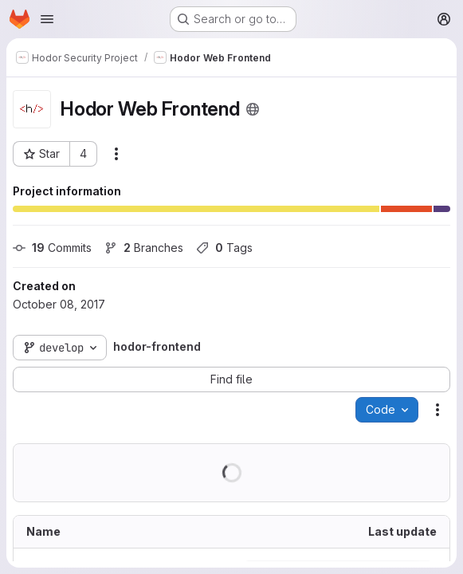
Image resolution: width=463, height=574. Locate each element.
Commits (52, 247)
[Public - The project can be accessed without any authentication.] (252, 109)
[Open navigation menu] (47, 19)
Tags (224, 247)
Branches (143, 247)
